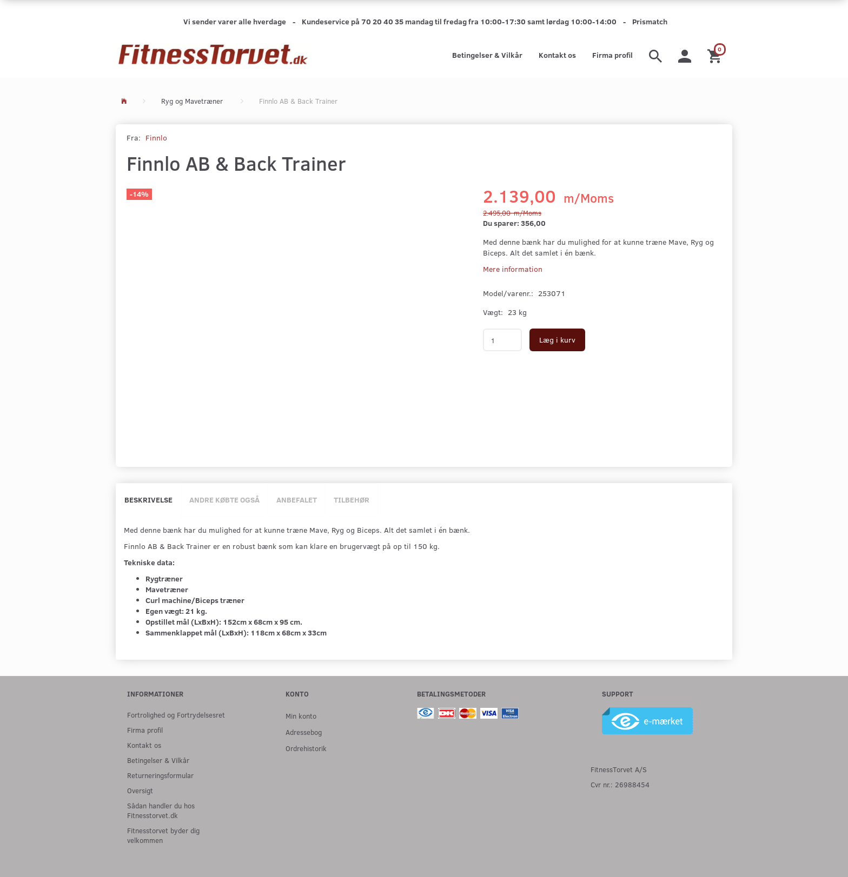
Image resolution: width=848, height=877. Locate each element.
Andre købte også (224, 499)
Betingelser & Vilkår (487, 55)
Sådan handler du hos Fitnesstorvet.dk (161, 810)
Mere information (512, 269)
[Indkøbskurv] (715, 55)
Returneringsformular (160, 775)
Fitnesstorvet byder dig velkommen (163, 835)
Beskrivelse (148, 499)
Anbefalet (296, 499)
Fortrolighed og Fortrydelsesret (176, 714)
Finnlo (156, 137)
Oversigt (140, 790)
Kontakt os (557, 55)
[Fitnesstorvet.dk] (213, 55)
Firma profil (612, 55)
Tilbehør (351, 499)
